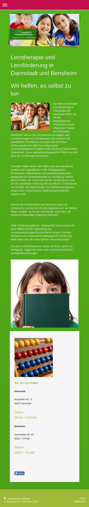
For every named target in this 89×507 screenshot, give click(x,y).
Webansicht (79, 501)
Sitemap (26, 498)
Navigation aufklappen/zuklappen (44, 5)
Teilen (19, 473)
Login (82, 498)
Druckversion (12, 498)
